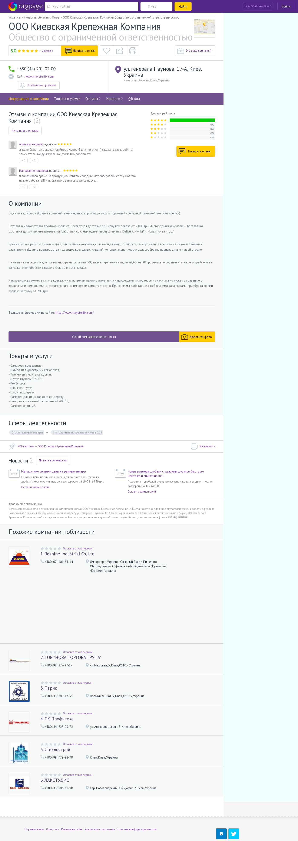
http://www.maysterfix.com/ (75, 313)
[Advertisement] (112, 609)
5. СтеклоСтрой (55, 749)
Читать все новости (53, 460)
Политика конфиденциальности (136, 814)
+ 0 (23, 160)
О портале (52, 814)
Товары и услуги (67, 98)
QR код (134, 98)
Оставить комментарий (35, 487)
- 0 (33, 160)
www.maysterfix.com (40, 76)
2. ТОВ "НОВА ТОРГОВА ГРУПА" (71, 657)
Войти (286, 6)
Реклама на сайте (72, 814)
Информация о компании (29, 98)
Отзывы (93, 98)
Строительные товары (27, 432)
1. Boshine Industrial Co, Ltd (67, 554)
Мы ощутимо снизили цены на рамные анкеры (53, 471)
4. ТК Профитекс (56, 719)
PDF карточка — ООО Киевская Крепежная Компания (46, 446)
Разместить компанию (258, 6)
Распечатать (203, 446)
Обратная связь (34, 814)
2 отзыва (47, 51)
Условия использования (100, 814)
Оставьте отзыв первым (77, 548)
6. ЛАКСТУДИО (55, 780)
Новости (114, 98)
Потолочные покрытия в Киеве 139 (77, 432)
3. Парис (48, 688)
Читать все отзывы (25, 131)
